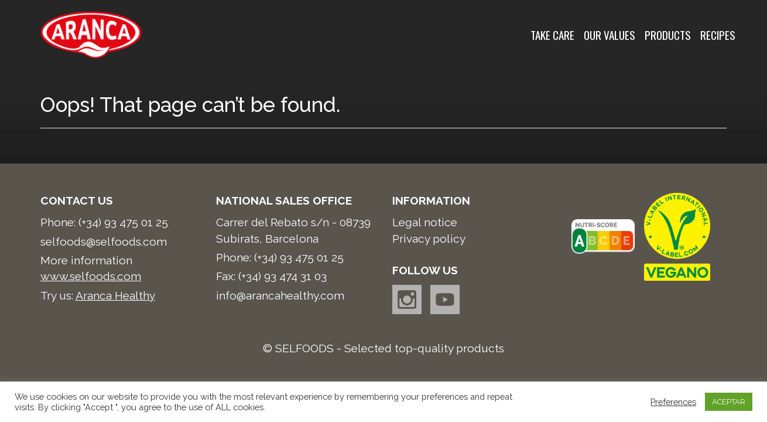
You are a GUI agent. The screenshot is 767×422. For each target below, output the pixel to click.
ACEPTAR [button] (728, 401)
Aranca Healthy (115, 295)
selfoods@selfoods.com (103, 241)
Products (668, 35)
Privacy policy (428, 238)
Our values (609, 35)
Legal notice (424, 222)
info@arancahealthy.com (280, 295)
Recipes (717, 35)
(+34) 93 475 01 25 (123, 222)
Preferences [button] (673, 402)
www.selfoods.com (90, 276)
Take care (552, 35)
